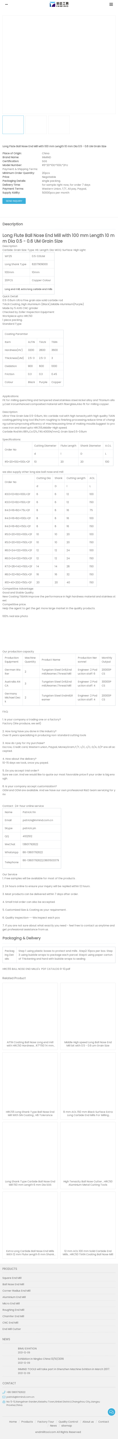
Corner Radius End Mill (16, 1291)
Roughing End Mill (13, 1310)
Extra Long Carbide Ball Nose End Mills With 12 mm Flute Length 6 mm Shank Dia (30, 1253)
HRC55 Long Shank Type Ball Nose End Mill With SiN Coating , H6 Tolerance (30, 1113)
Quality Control (68, 1422)
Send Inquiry (14, 201)
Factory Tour (45, 1422)
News (53, 1426)
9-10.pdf (65, 969)
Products (27, 1422)
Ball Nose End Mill (13, 1284)
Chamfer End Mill (13, 1316)
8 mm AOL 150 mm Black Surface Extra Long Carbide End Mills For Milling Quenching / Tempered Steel (88, 1113)
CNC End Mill (10, 1323)
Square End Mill (11, 1278)
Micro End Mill (11, 1303)
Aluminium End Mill (14, 1297)
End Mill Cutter (11, 1329)
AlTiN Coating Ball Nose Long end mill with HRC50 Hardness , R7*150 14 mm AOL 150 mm (30, 1044)
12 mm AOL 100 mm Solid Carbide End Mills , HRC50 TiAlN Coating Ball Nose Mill (88, 1253)
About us (88, 1422)
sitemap (66, 1426)
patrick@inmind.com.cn (20, 1397)
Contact (103, 1422)
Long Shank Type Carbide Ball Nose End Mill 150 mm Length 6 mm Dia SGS (30, 1183)
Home (13, 1422)
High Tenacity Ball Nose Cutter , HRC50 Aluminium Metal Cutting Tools (87, 1183)
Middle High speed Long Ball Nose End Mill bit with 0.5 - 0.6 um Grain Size (88, 1044)
